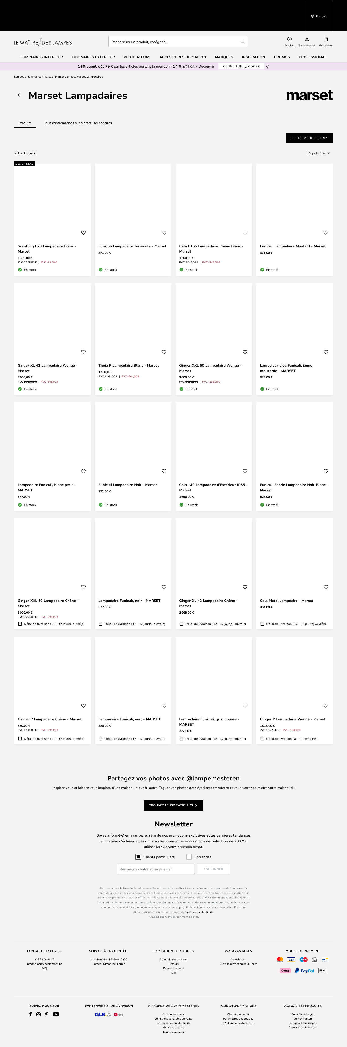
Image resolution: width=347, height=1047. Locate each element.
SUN (241, 43)
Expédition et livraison (173, 935)
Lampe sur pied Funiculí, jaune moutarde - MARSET (286, 344)
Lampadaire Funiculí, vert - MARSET (129, 695)
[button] (83, 208)
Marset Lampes (65, 53)
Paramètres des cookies (238, 994)
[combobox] (178, 18)
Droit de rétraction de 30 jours (238, 940)
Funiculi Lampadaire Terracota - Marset (132, 222)
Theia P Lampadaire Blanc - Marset (128, 341)
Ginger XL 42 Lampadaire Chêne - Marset (208, 579)
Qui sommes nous (173, 990)
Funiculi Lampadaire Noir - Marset (127, 460)
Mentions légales (173, 1003)
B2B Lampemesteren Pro (238, 999)
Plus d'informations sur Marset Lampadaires (78, 99)
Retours (174, 940)
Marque (48, 53)
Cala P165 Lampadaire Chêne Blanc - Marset (211, 225)
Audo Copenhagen (302, 990)
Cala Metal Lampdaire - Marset (286, 576)
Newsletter (238, 935)
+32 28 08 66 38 (44, 935)
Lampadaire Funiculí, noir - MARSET (129, 576)
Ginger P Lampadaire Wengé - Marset (292, 695)
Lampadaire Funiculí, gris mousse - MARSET (209, 698)
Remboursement (173, 944)
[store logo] (43, 18)
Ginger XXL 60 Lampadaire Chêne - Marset (48, 579)
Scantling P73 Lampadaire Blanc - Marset (47, 225)
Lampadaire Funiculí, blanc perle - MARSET (47, 463)
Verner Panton (303, 994)
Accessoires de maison (303, 1003)
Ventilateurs (137, 33)
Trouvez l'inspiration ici (171, 781)
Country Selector (173, 1008)
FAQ (44, 944)
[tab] (29, 114)
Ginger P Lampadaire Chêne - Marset (50, 695)
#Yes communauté (238, 990)
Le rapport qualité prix (303, 999)
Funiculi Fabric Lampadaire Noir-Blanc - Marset (294, 463)
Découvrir (206, 42)
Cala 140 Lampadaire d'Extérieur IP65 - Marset (213, 463)
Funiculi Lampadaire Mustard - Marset (293, 222)
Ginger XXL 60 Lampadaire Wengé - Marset (210, 344)
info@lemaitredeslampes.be (44, 940)
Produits (25, 99)
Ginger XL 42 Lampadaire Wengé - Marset (47, 344)
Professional (312, 33)
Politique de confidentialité (197, 888)
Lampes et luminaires (27, 53)
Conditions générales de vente (173, 994)
